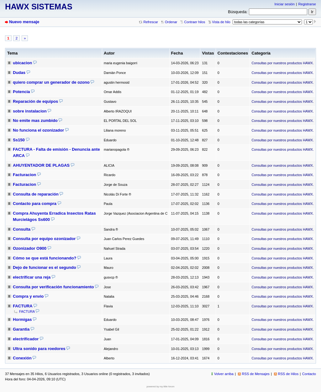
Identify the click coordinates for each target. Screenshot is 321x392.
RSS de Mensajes (256, 374)
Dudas (19, 72)
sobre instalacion (30, 111)
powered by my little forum (161, 386)
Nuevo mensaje (24, 21)
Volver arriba (224, 374)
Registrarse (307, 4)
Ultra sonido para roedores (39, 348)
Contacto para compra (34, 203)
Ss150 (19, 140)
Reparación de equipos (35, 101)
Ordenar (171, 22)
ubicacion (22, 62)
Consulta (21, 229)
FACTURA (23, 306)
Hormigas (22, 319)
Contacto (309, 374)
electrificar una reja (31, 277)
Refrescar (150, 22)
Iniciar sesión (285, 4)
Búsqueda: (238, 11)
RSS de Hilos (288, 374)
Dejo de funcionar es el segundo (44, 267)
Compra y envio (28, 296)
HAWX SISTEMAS (38, 6)
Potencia (21, 91)
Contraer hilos (194, 22)
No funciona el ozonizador (38, 130)
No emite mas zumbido (35, 120)
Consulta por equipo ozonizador (44, 238)
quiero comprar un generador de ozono (51, 82)
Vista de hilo (221, 22)
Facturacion (24, 174)
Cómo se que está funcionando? (44, 258)
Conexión (22, 358)
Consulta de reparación (36, 194)
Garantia (21, 329)
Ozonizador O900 (29, 248)
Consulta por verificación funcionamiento (53, 287)
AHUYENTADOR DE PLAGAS (41, 165)
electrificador (26, 339)
